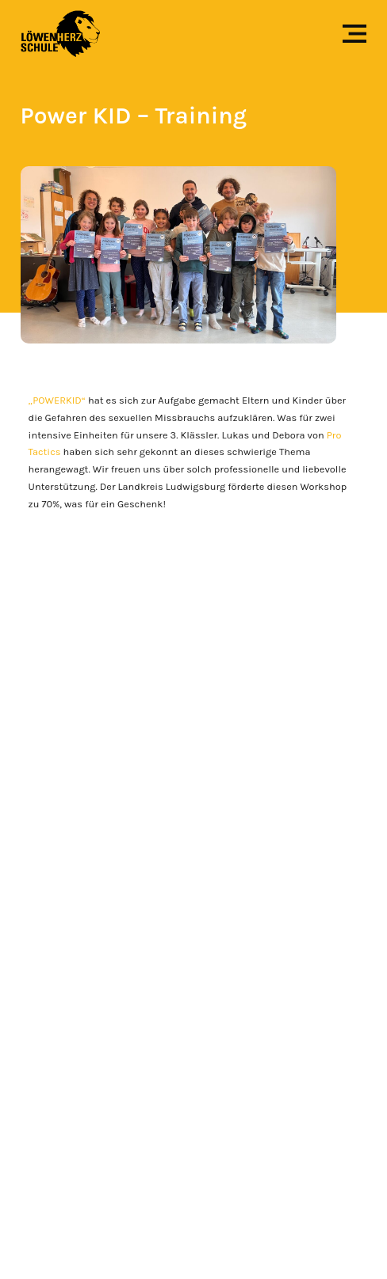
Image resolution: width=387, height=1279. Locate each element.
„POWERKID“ (57, 400)
